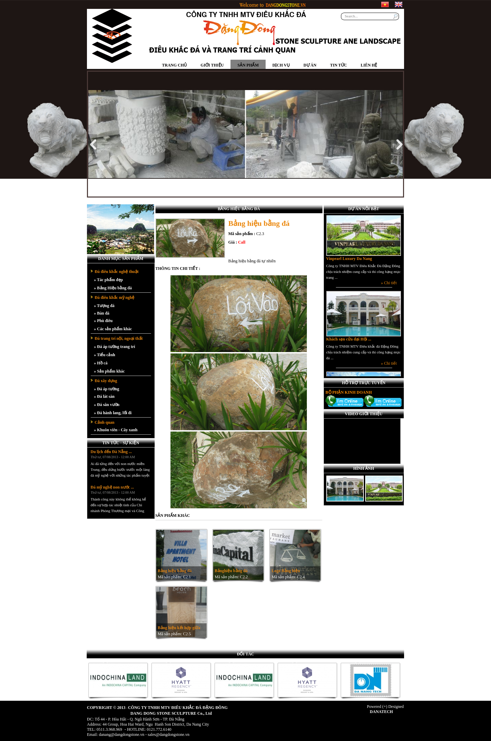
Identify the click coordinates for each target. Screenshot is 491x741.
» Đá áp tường (106, 389)
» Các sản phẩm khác (113, 328)
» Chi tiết (389, 287)
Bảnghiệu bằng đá (231, 570)
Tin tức (338, 65)
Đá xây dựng (106, 380)
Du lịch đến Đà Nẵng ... (111, 453)
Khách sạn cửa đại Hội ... (348, 344)
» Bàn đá (101, 313)
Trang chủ (174, 65)
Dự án (309, 65)
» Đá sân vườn (107, 404)
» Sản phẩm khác (109, 371)
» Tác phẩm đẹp (108, 279)
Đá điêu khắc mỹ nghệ (115, 297)
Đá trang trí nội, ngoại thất (119, 338)
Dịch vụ (281, 65)
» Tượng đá (104, 305)
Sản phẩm (247, 65)
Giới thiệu (212, 65)
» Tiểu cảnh (104, 354)
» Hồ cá (101, 363)
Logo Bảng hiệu (286, 570)
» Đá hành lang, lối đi (113, 412)
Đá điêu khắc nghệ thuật (117, 271)
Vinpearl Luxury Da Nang (349, 263)
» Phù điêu (103, 320)
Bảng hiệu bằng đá (175, 570)
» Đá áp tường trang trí (114, 346)
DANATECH (381, 711)
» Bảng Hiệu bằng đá (113, 288)
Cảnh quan (105, 422)
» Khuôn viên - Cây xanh (116, 429)
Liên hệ (369, 65)
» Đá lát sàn (104, 396)
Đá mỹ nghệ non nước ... (112, 489)
